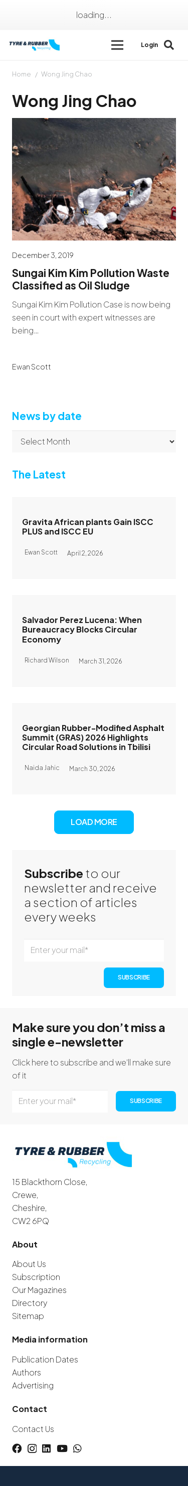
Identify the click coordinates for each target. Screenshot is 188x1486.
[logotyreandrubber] (35, 45)
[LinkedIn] (46, 1448)
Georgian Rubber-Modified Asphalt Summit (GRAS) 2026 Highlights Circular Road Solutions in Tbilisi (93, 737)
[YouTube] (62, 1448)
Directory (29, 1303)
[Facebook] (17, 1448)
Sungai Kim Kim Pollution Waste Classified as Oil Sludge (90, 279)
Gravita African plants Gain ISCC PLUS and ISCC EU (87, 526)
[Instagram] (32, 1449)
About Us (29, 1263)
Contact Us (33, 1429)
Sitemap (28, 1315)
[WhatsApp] (77, 1448)
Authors (26, 1372)
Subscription (36, 1277)
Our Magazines (39, 1289)
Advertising (33, 1385)
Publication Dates (45, 1359)
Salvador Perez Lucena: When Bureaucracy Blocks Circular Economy (82, 629)
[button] (117, 45)
